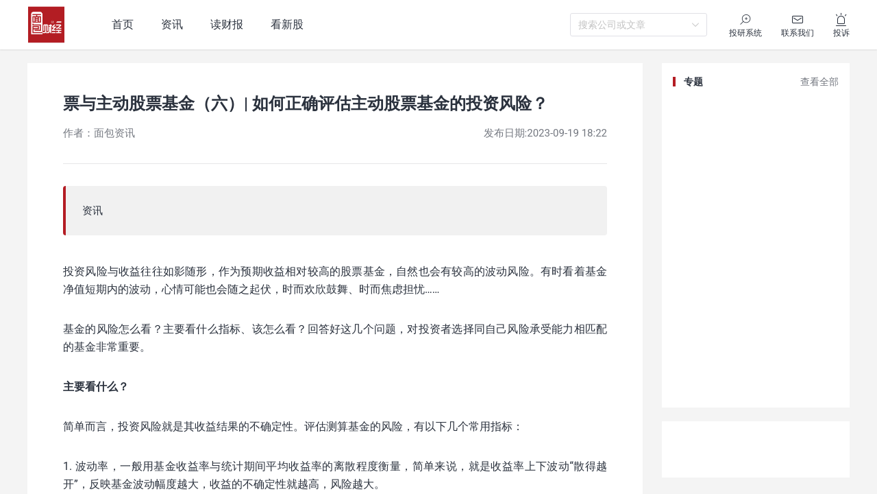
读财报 (226, 24)
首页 (123, 24)
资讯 (172, 24)
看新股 (287, 24)
